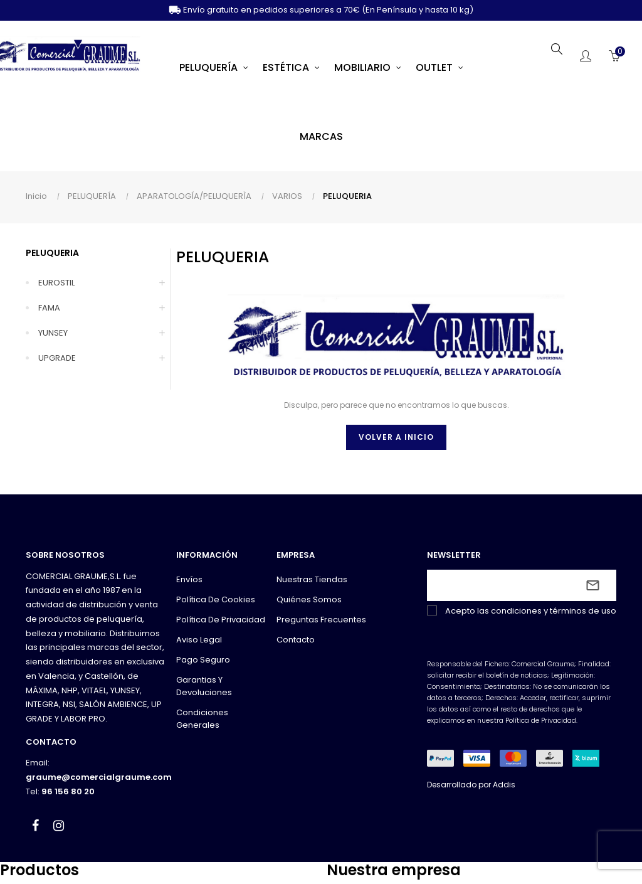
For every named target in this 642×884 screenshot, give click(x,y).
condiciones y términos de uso (553, 611)
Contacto (295, 640)
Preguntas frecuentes (321, 620)
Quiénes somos (309, 599)
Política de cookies (215, 599)
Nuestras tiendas (311, 579)
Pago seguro (203, 660)
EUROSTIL (56, 283)
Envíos (189, 579)
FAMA (49, 308)
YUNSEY (53, 333)
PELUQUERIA (52, 253)
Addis (504, 784)
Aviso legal (199, 640)
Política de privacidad (220, 620)
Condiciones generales (202, 718)
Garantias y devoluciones (204, 686)
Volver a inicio (396, 437)
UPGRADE (57, 358)
